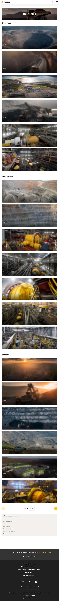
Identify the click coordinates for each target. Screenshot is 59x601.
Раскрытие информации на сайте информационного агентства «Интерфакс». (29, 592)
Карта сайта (28, 572)
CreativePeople (32, 598)
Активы (5, 523)
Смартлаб (36, 587)
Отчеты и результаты (9, 531)
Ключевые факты (8, 521)
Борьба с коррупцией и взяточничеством (29, 569)
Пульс (22, 587)
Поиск (53, 2)
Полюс (9, 2)
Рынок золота (7, 533)
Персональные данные (29, 564)
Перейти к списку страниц (44, 552)
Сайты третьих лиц (28, 575)
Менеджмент (6, 526)
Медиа (6, 9)
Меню (57, 2)
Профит (29, 587)
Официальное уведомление (28, 566)
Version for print (30, 556)
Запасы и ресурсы (8, 528)
